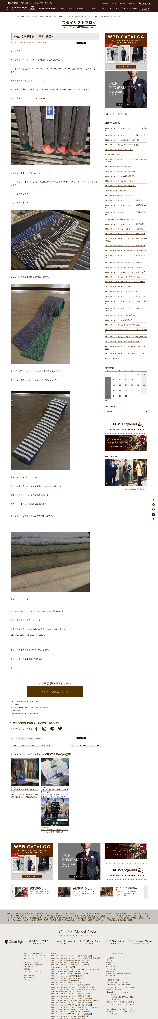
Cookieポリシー (110, 938)
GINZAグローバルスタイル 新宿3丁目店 (119, 150)
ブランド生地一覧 (28, 944)
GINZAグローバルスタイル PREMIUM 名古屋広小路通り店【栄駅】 (71, 971)
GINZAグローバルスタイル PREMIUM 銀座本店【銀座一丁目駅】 (71, 927)
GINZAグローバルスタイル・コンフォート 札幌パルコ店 (125, 135)
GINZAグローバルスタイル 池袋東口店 (118, 195)
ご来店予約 (145, 9)
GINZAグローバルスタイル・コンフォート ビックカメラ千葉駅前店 (126, 240)
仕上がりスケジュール (30, 933)
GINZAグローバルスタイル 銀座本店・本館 (120, 171)
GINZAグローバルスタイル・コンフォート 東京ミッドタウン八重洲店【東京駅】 (76, 936)
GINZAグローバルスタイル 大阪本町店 (118, 287)
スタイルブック (28, 946)
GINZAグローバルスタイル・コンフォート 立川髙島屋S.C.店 (126, 206)
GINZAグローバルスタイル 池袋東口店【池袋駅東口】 (67, 949)
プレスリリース (110, 933)
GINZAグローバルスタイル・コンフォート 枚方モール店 (125, 296)
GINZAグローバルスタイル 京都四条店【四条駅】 (66, 998)
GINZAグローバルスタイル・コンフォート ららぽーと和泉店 (126, 302)
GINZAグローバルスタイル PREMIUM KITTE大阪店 (123, 267)
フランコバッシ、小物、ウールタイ (29, 738)
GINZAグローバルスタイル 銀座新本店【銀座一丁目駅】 (68, 938)
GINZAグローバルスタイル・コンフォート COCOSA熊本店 (126, 354)
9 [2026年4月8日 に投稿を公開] (119, 380)
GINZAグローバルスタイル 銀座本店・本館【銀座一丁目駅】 (69, 940)
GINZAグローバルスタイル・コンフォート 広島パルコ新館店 (126, 331)
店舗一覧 (54, 920)
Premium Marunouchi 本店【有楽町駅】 (63, 933)
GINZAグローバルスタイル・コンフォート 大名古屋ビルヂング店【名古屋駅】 (75, 974)
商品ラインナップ (67, 8)
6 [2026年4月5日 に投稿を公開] (144, 374)
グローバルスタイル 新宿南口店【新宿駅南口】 (65, 947)
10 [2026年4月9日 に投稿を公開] (126, 380)
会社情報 (105, 3)
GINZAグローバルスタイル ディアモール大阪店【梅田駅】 (69, 985)
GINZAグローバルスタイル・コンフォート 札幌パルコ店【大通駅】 (71, 922)
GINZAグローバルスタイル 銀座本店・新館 (120, 176)
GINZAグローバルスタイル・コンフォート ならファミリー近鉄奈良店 (126, 309)
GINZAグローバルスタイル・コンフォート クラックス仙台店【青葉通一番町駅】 (76, 925)
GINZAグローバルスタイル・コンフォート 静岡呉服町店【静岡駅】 (71, 969)
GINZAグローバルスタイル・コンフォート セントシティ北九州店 (126, 348)
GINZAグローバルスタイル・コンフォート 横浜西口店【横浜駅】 (71, 960)
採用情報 (122, 3)
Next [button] (146, 858)
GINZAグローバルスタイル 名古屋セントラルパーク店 (124, 262)
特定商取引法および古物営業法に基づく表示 (119, 940)
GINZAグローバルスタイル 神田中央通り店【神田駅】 (67, 945)
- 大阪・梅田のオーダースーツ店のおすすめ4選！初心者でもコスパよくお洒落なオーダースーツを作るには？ (120, 978)
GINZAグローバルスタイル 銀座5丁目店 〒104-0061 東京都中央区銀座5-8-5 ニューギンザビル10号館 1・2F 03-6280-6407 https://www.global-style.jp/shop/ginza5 (31, 707)
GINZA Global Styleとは (48, 8)
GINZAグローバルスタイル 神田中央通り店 (120, 186)
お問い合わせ (133, 3)
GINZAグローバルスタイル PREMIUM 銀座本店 (122, 140)
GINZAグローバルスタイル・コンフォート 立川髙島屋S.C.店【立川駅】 (73, 954)
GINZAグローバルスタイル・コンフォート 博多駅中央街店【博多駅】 (72, 1007)
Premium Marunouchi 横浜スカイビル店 (119, 219)
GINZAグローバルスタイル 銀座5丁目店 (119, 181)
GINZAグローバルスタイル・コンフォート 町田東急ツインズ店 (126, 213)
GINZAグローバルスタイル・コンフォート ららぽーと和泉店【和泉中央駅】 (74, 994)
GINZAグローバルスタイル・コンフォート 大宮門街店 (124, 229)
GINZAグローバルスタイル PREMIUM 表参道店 (122, 145)
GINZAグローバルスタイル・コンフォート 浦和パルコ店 (125, 234)
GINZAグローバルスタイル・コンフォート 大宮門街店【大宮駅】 (71, 962)
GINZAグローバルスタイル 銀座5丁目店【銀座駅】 (66, 942)
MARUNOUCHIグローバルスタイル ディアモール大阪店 (125, 282)
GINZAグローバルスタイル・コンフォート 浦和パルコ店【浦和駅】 (71, 965)
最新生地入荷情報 (28, 942)
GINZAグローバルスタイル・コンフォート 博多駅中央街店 (126, 337)
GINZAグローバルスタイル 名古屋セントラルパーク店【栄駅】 (70, 976)
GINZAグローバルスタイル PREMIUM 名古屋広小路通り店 (126, 250)
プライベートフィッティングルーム (34, 922)
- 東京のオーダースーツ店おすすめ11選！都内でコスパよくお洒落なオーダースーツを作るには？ (120, 971)
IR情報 (114, 3)
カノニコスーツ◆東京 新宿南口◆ (85, 746)
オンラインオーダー (105, 8)
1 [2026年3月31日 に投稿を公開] (113, 374)
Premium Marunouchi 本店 (114, 154)
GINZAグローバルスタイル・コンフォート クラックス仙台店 (126, 129)
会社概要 (108, 929)
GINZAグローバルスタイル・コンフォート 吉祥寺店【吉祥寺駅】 (71, 951)
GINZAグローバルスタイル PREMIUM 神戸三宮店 (122, 325)
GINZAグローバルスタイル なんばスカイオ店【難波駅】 (68, 989)
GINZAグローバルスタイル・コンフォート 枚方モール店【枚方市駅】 (72, 991)
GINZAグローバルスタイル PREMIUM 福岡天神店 (122, 342)
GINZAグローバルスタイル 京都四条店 (118, 320)
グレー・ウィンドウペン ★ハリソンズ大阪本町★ (30, 746)
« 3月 (107, 400)
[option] (36, 859)
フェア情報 (91, 8)
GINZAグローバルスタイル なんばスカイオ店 (121, 291)
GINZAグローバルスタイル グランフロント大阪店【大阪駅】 (69, 983)
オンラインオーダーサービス (32, 938)
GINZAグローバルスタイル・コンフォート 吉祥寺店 (123, 200)
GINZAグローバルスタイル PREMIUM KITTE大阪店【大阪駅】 (70, 978)
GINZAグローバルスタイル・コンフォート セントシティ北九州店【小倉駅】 (74, 1009)
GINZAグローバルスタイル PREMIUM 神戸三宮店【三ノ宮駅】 (70, 1000)
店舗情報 (80, 8)
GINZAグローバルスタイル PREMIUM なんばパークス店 (125, 272)
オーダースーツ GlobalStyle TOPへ (34, 920)
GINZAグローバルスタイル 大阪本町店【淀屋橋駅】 (67, 987)
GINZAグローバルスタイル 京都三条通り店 (120, 315)
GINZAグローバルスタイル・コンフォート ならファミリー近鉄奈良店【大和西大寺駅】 (78, 996)
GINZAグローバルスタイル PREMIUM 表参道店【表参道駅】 (69, 929)
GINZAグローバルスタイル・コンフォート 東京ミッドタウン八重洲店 (126, 160)
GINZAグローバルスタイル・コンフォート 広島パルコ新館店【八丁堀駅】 (74, 1003)
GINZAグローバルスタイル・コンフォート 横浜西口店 (124, 224)
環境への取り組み (111, 942)
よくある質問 (110, 924)
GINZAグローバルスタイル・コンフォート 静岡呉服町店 (125, 246)
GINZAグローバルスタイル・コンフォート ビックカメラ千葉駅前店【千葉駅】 (75, 967)
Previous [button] (12, 858)
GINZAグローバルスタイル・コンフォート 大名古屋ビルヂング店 (126, 256)
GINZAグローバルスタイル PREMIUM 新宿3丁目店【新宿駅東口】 (71, 931)
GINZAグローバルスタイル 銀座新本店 (118, 166)
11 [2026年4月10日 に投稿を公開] (132, 380)
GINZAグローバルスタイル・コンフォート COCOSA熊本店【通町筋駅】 (73, 1012)
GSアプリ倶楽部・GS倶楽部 (126, 8)
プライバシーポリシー (112, 935)
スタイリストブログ (29, 925)
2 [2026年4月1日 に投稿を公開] (119, 374)
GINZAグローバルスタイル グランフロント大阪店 (122, 277)
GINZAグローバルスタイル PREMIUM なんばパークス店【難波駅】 (71, 980)
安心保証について (28, 935)
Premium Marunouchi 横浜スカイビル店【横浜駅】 (66, 958)
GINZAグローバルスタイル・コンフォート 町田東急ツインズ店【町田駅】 (74, 956)
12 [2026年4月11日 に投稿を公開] (138, 380)
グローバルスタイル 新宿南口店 (116, 191)
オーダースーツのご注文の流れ (32, 931)
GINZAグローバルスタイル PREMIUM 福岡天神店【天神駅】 (69, 1005)
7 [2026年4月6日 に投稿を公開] (107, 380)
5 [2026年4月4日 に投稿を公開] (138, 374)
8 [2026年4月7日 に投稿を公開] (113, 380)
